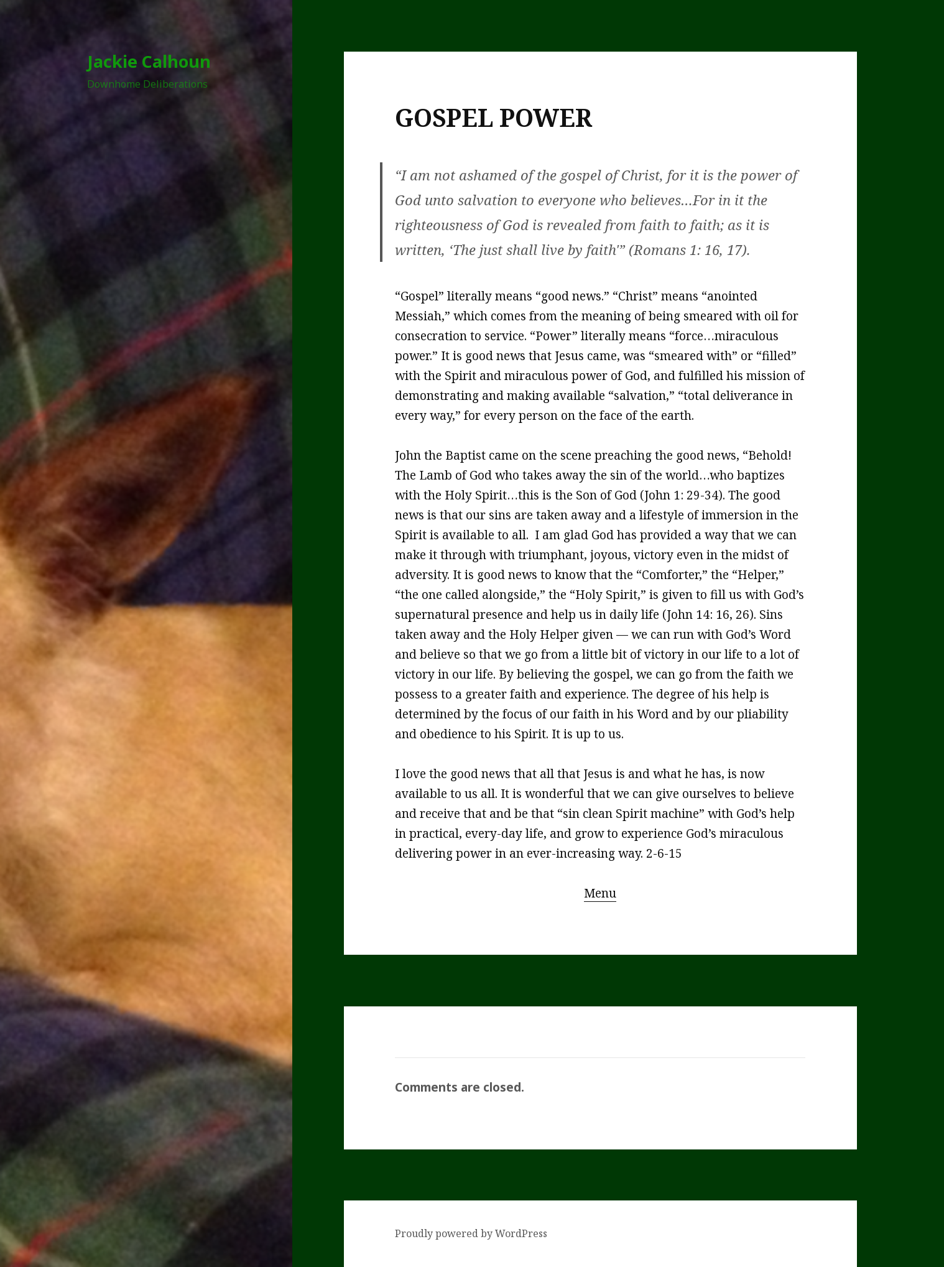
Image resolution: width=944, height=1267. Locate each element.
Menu (600, 893)
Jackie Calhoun (149, 61)
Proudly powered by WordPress (471, 1233)
